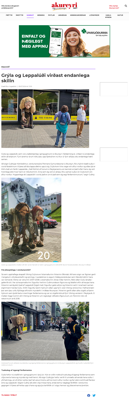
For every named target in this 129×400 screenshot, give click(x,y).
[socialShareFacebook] (88, 395)
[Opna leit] (126, 6)
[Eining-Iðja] (114, 137)
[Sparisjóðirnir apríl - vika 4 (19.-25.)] (64, 41)
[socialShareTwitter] (94, 395)
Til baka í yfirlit (9, 395)
